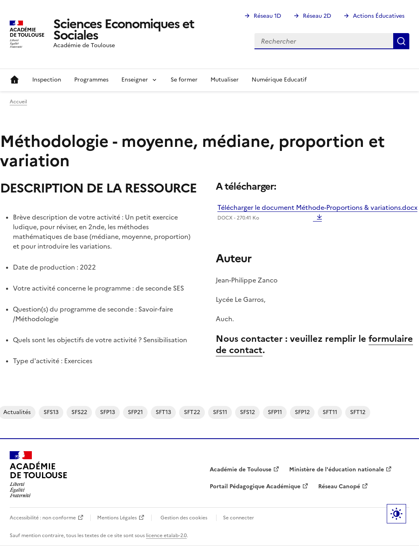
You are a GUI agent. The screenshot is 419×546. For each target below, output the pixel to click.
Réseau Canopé (339, 486)
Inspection (46, 79)
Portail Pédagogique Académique (255, 486)
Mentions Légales (117, 517)
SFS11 (220, 412)
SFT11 (330, 412)
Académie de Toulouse (240, 469)
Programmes (91, 79)
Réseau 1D (267, 16)
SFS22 (79, 412)
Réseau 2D (317, 16)
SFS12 (247, 412)
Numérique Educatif (279, 79)
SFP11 (275, 412)
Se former (184, 79)
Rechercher (401, 41)
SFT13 (163, 412)
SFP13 (107, 412)
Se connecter (238, 517)
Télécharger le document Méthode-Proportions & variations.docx (317, 212)
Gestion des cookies (184, 517)
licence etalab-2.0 (166, 535)
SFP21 (135, 412)
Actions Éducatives (378, 16)
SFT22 (192, 412)
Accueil (14, 80)
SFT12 (357, 412)
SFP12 (302, 412)
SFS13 (51, 412)
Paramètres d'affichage (396, 513)
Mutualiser (225, 79)
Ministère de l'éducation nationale (336, 469)
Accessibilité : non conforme (43, 517)
